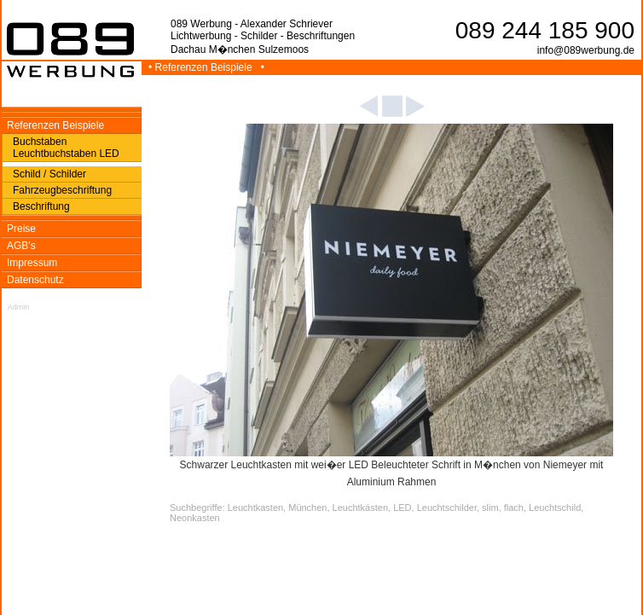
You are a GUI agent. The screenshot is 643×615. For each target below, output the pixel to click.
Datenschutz (35, 280)
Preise (21, 229)
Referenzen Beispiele (55, 125)
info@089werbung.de (585, 50)
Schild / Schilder (49, 174)
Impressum (32, 263)
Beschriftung (41, 206)
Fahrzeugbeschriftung (62, 190)
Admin (19, 307)
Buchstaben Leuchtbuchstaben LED (66, 148)
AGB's (21, 246)
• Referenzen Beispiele (201, 67)
